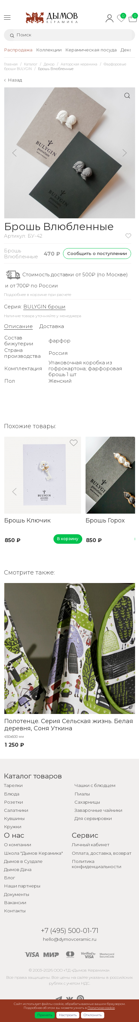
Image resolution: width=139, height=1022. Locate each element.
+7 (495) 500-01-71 (69, 930)
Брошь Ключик (27, 520)
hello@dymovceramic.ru (69, 939)
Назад (15, 79)
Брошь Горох (104, 520)
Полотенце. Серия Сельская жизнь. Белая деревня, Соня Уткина (68, 724)
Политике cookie (101, 1008)
